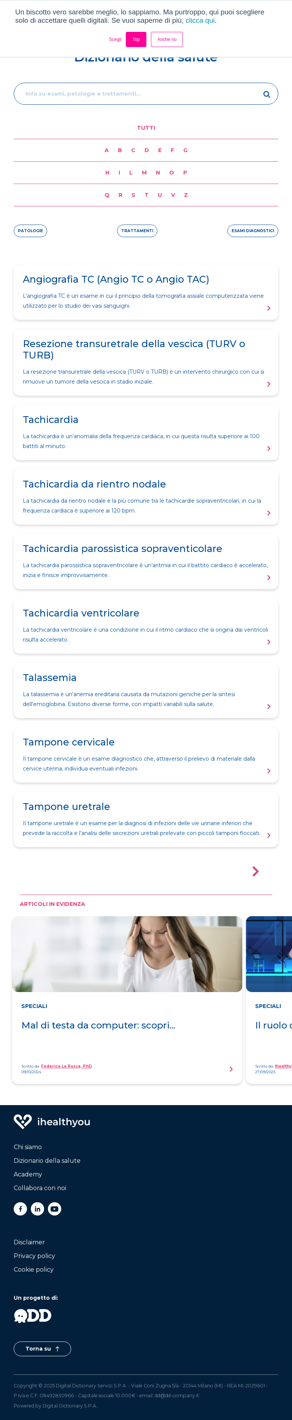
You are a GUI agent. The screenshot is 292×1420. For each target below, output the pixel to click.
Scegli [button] (115, 39)
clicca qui (200, 20)
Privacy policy (34, 1256)
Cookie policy (34, 1269)
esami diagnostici (253, 230)
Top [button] (136, 39)
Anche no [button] (167, 39)
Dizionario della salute (47, 1160)
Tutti (146, 127)
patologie (30, 230)
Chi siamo (28, 1147)
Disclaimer (29, 1242)
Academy (28, 1174)
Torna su (42, 1348)
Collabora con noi (40, 1188)
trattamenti (137, 230)
